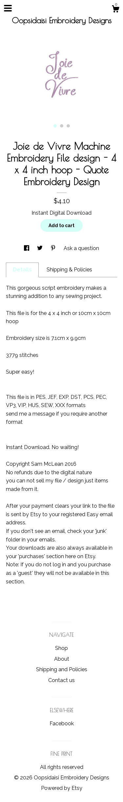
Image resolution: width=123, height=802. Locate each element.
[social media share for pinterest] (54, 248)
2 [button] (61, 125)
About (61, 659)
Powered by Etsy (61, 788)
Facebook (62, 723)
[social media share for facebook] (27, 248)
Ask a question (81, 248)
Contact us (61, 680)
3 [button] (68, 125)
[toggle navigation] (8, 8)
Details (22, 269)
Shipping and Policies (61, 669)
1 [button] (55, 125)
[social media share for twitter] (40, 248)
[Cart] (115, 10)
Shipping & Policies (69, 269)
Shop (61, 648)
